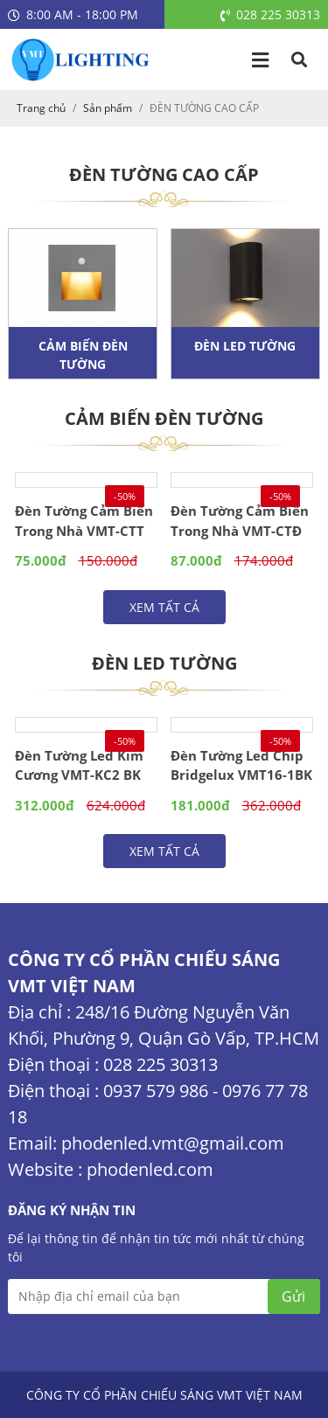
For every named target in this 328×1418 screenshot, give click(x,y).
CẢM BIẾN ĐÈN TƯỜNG (83, 354)
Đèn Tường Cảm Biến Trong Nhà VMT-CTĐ (240, 520)
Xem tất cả (164, 607)
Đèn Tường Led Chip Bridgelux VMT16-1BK (241, 765)
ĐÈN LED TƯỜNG (245, 345)
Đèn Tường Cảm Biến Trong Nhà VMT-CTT (84, 520)
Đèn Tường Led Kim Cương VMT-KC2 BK (79, 765)
